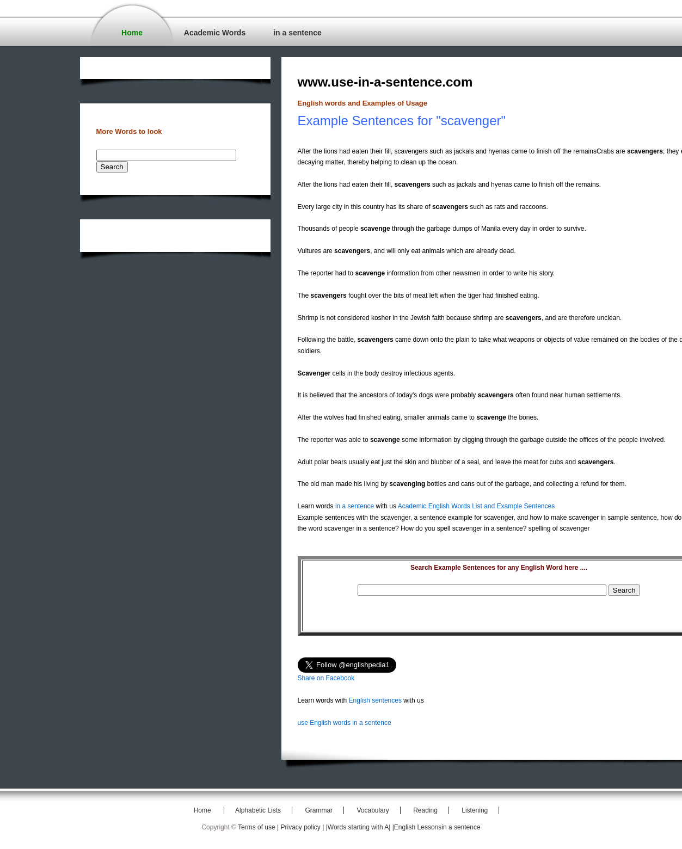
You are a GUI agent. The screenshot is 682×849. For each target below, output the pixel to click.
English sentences (375, 700)
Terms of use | (259, 827)
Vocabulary (373, 810)
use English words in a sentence (344, 723)
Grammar (319, 810)
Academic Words (214, 32)
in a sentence (297, 32)
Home (132, 32)
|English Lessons (417, 827)
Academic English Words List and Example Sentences (476, 506)
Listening (475, 810)
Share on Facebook (326, 678)
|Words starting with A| (359, 827)
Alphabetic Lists (258, 810)
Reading (425, 810)
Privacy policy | (303, 827)
